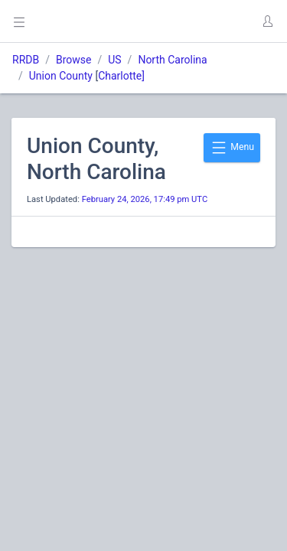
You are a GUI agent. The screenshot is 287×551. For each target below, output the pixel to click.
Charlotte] (121, 76)
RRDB (25, 60)
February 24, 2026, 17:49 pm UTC (145, 199)
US (114, 60)
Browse (73, 60)
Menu (232, 148)
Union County (61, 76)
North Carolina (172, 60)
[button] (267, 21)
